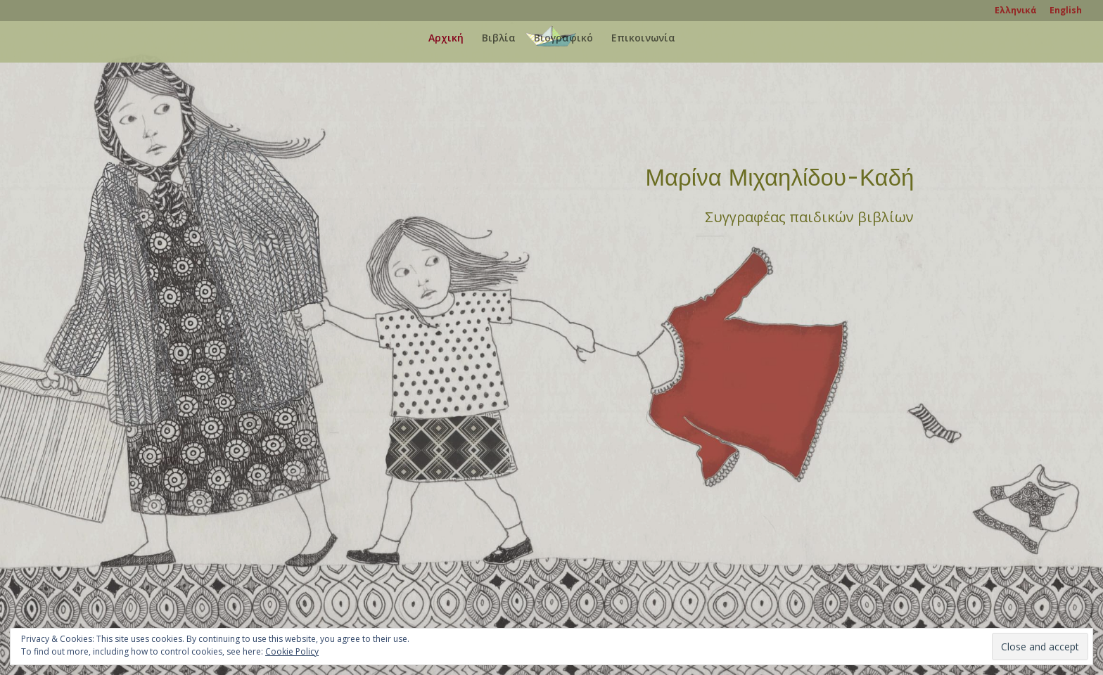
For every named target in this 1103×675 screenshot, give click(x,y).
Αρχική (446, 38)
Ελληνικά (1016, 11)
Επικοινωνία (643, 38)
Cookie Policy (292, 651)
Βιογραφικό (563, 38)
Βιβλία (499, 38)
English (1066, 11)
